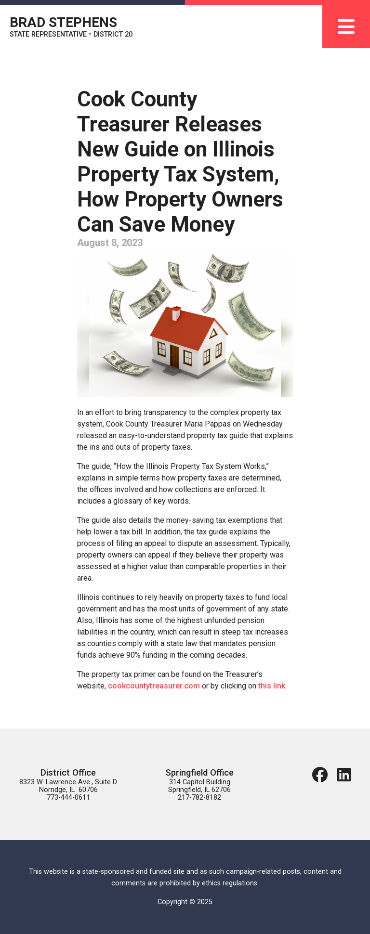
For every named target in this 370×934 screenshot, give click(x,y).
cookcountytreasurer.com (154, 685)
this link (271, 685)
